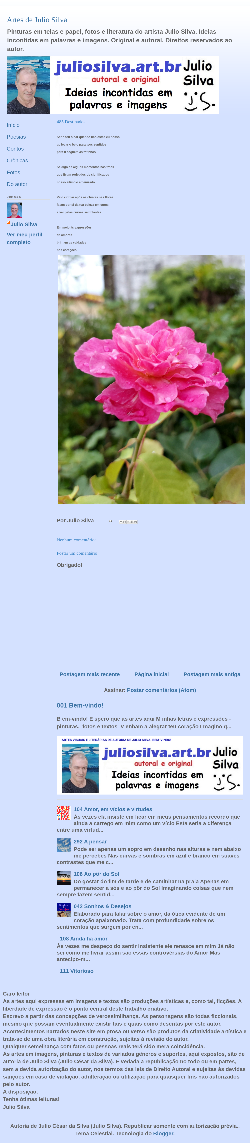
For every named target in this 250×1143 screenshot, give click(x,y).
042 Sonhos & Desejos (102, 906)
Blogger (163, 1133)
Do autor (17, 184)
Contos (15, 149)
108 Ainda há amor (84, 939)
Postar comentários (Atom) (161, 690)
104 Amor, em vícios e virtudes (113, 809)
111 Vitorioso (76, 971)
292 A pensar (90, 842)
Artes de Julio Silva (37, 19)
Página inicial (151, 674)
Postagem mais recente (90, 674)
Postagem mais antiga (211, 674)
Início (13, 125)
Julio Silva (24, 224)
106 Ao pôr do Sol (96, 874)
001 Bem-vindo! (80, 705)
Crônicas (17, 160)
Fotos (13, 172)
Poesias (16, 137)
